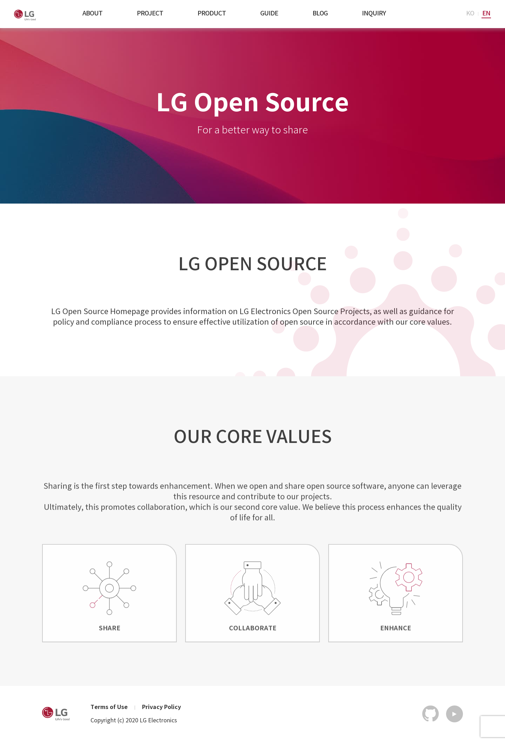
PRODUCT (211, 13)
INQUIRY (374, 13)
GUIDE (269, 13)
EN (486, 13)
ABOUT (92, 13)
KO (470, 13)
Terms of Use (109, 707)
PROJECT (150, 13)
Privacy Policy (161, 707)
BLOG (320, 13)
